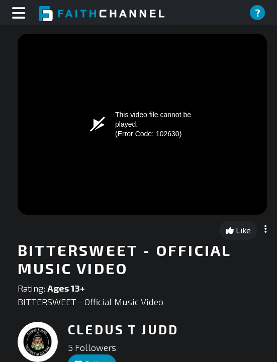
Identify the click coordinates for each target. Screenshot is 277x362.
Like (238, 230)
